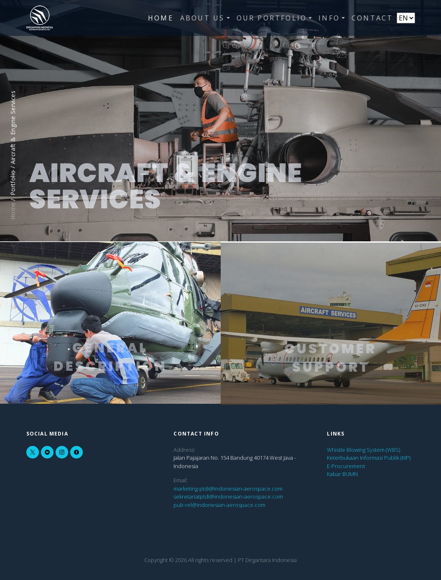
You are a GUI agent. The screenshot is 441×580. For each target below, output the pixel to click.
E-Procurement (346, 466)
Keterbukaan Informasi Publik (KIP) (368, 457)
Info (329, 18)
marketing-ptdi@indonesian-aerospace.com (228, 488)
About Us (202, 18)
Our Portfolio (272, 18)
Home (160, 18)
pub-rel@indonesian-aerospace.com (219, 505)
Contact (372, 18)
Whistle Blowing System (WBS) (363, 449)
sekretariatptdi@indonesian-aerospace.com (228, 496)
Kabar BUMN (342, 474)
